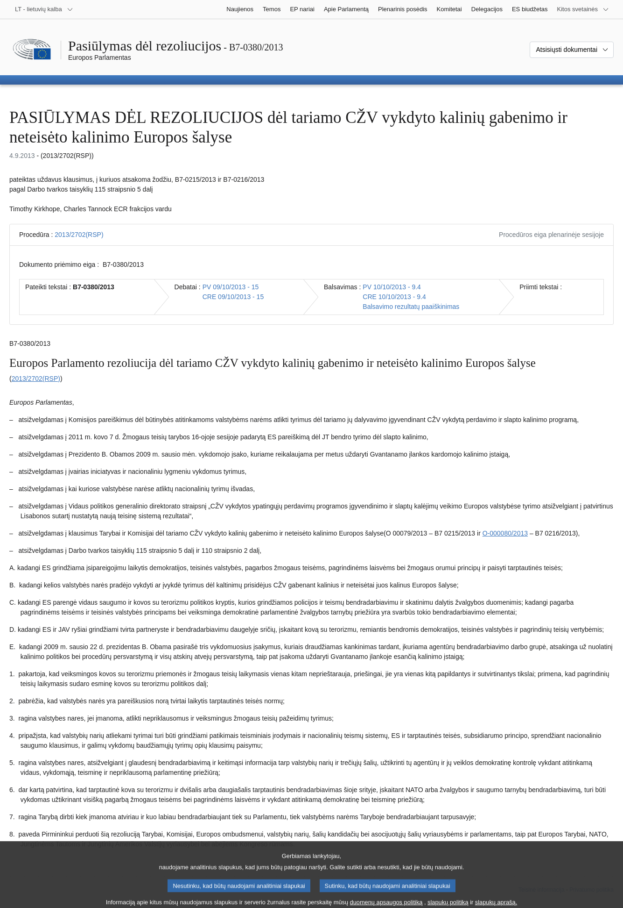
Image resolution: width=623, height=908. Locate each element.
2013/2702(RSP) (79, 234)
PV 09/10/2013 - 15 (231, 287)
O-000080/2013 (505, 533)
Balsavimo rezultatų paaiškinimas (411, 306)
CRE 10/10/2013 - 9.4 (394, 296)
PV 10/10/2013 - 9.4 (392, 287)
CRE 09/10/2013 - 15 (233, 296)
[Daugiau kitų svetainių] (583, 9)
